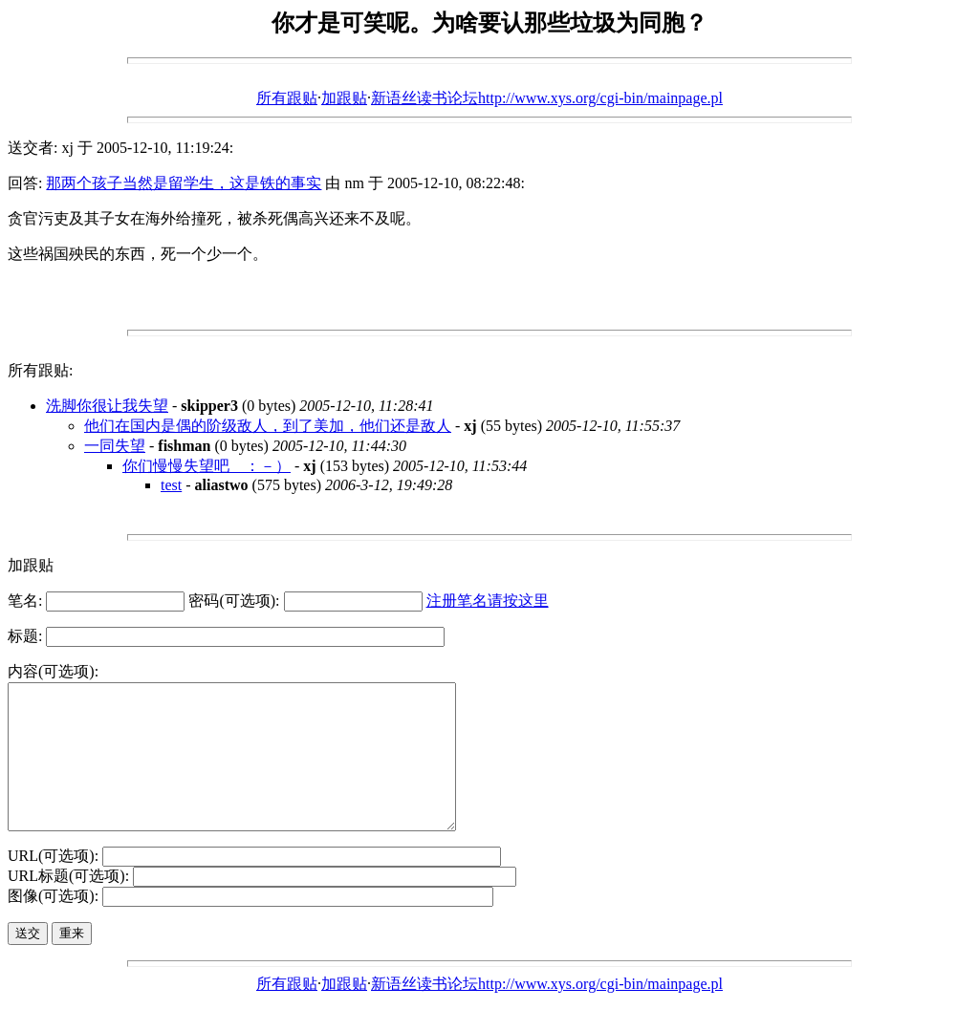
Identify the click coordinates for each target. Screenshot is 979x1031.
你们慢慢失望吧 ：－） (206, 466)
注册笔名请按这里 (487, 600)
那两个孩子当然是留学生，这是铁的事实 (183, 183)
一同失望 (114, 446)
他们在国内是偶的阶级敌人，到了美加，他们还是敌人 (267, 426)
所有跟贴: (40, 370)
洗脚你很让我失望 (107, 405)
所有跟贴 (286, 98)
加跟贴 (344, 98)
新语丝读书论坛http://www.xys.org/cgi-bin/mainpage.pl (547, 98)
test (171, 485)
